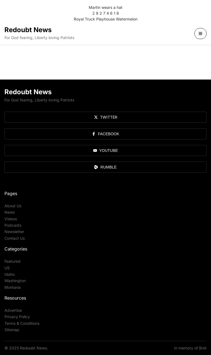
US (7, 267)
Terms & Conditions (21, 323)
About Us (12, 205)
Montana (12, 287)
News (9, 212)
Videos (10, 218)
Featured (12, 261)
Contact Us (14, 238)
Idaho (9, 274)
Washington (15, 280)
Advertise (13, 310)
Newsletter (14, 231)
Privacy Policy (17, 316)
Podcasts (12, 225)
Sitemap (11, 329)
